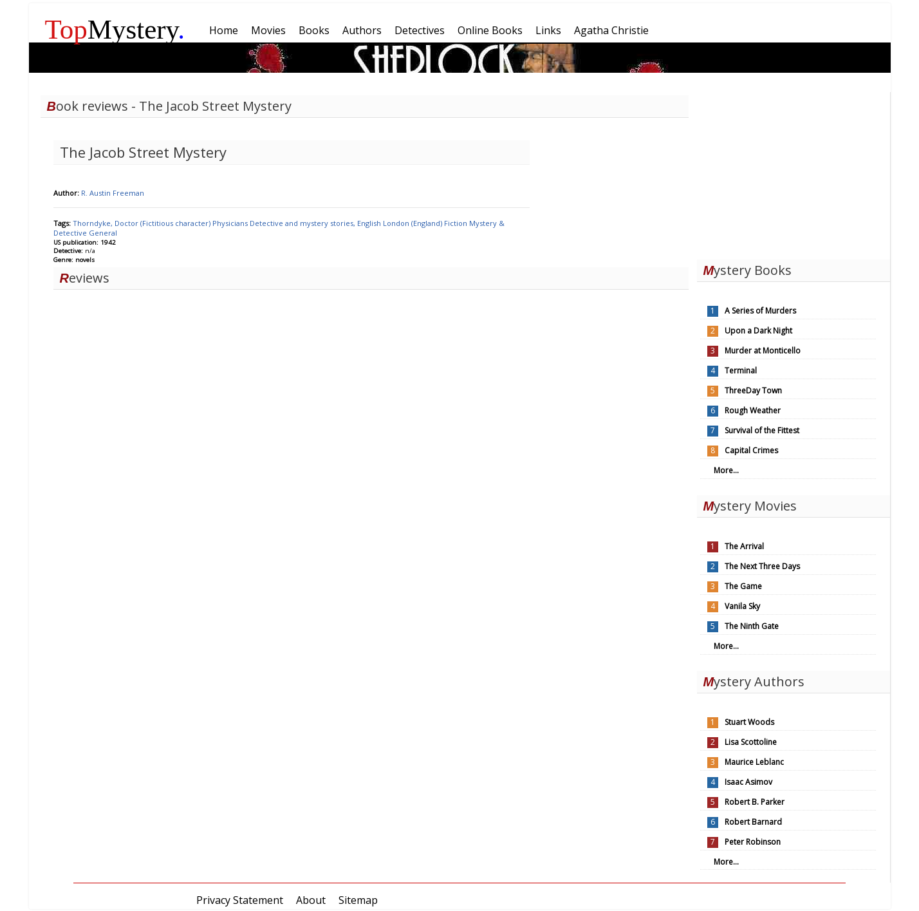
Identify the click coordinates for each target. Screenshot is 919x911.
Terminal (741, 370)
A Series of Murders (760, 310)
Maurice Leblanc (754, 761)
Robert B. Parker (754, 801)
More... (726, 470)
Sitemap (358, 900)
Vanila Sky (742, 606)
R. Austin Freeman (112, 193)
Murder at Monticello (763, 350)
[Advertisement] (793, 172)
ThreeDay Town (753, 390)
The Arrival (744, 546)
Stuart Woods (749, 722)
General (103, 233)
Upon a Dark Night (758, 330)
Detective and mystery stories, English (316, 223)
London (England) (413, 223)
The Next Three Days (762, 566)
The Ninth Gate (752, 626)
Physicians (231, 223)
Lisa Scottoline (751, 742)
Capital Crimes (751, 450)
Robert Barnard (753, 821)
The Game (743, 586)
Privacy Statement (239, 900)
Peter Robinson (753, 841)
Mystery (115, 29)
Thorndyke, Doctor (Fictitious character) (142, 223)
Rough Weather (753, 410)
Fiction (456, 223)
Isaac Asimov (748, 781)
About (311, 900)
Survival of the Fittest (762, 430)
